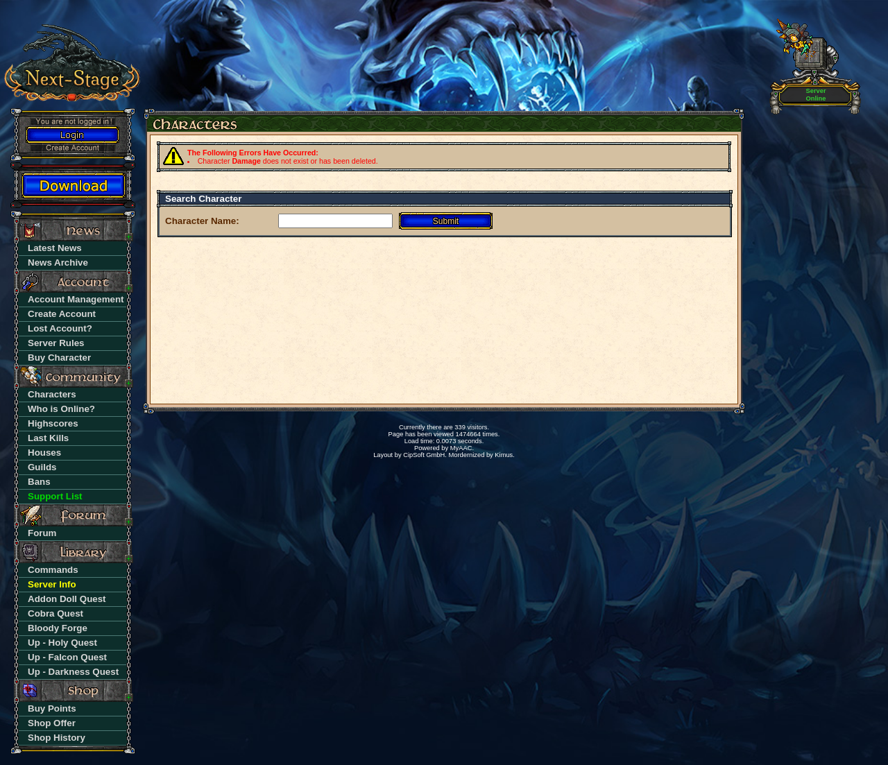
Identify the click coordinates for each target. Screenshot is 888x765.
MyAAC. (462, 448)
